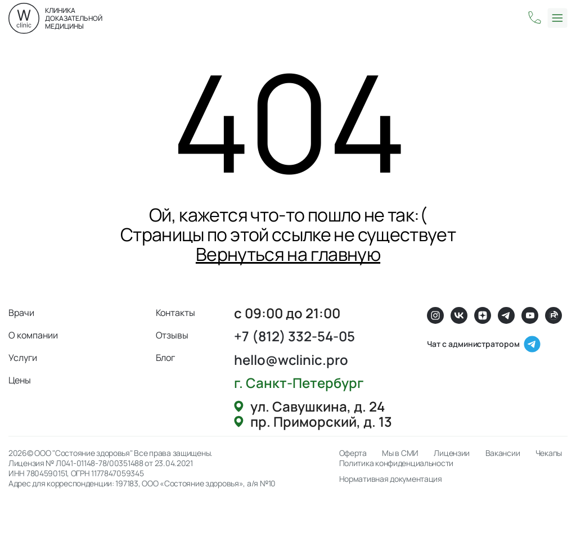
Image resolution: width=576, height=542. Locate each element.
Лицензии (452, 453)
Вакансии (502, 453)
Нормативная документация (390, 479)
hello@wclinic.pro (291, 359)
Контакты (176, 312)
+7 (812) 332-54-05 (294, 336)
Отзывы (172, 335)
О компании (33, 335)
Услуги (22, 357)
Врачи (21, 312)
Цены (19, 380)
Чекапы (549, 453)
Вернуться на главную (288, 254)
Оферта (353, 453)
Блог (166, 357)
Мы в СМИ (400, 453)
